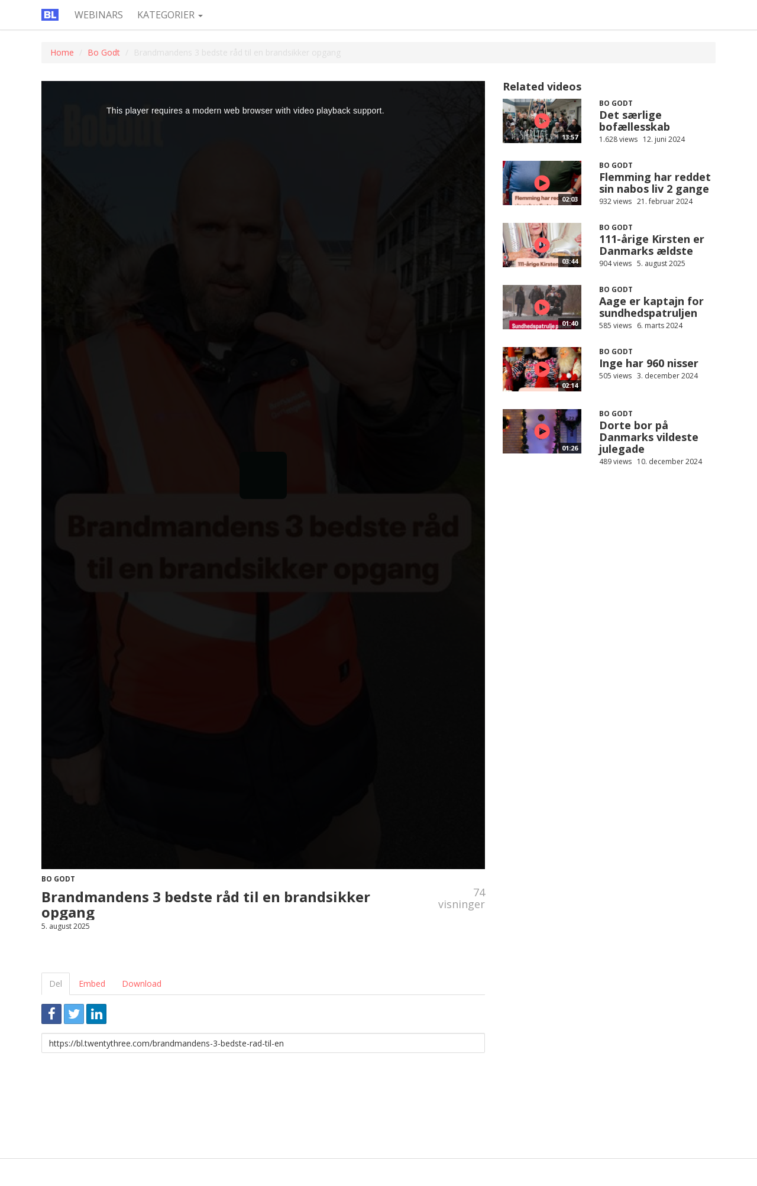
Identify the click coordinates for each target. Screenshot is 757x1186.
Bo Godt (104, 52)
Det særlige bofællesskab (634, 121)
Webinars (99, 14)
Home (62, 52)
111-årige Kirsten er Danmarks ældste (651, 245)
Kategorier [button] (170, 14)
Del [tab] (55, 983)
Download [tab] (141, 983)
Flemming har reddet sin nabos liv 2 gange (655, 183)
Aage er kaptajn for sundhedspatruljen (651, 307)
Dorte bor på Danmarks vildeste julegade (648, 437)
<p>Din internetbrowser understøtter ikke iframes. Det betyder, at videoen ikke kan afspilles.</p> (263, 475)
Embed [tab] (92, 983)
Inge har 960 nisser (648, 363)
